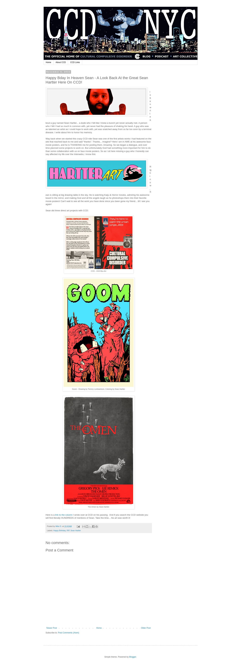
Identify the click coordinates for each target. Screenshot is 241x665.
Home (48, 62)
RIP (68, 530)
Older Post (146, 628)
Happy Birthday (59, 530)
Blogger (132, 657)
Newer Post (52, 628)
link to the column (64, 515)
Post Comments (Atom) (68, 633)
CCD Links (75, 62)
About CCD (61, 62)
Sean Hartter (76, 530)
